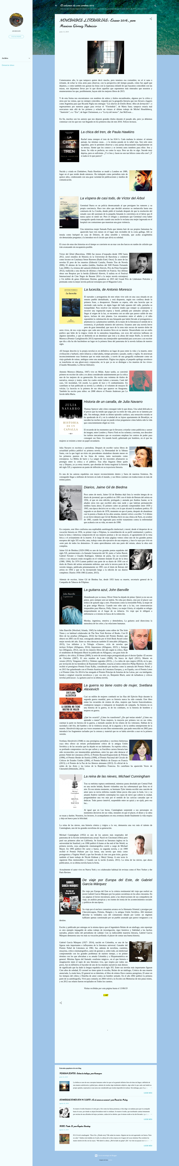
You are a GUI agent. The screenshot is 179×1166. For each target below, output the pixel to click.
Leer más (148, 1093)
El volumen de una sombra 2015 (77, 5)
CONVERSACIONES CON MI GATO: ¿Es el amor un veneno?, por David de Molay (93, 1099)
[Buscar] (155, 6)
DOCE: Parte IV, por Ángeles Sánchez (74, 1126)
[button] (150, 19)
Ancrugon (16, 31)
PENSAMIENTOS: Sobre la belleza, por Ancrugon (80, 1073)
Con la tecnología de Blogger (106, 1155)
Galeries (110, 1160)
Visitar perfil (16, 36)
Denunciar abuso (8, 65)
